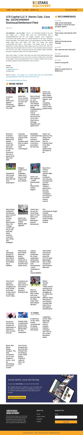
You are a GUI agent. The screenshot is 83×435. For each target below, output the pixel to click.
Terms (38, 414)
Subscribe (66, 422)
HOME (8, 10)
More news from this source (30, 76)
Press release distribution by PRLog (16, 80)
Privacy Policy (41, 416)
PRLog (28, 33)
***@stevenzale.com (12, 69)
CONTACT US (34, 10)
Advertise (39, 419)
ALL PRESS (25, 10)
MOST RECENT (16, 10)
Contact (39, 421)
